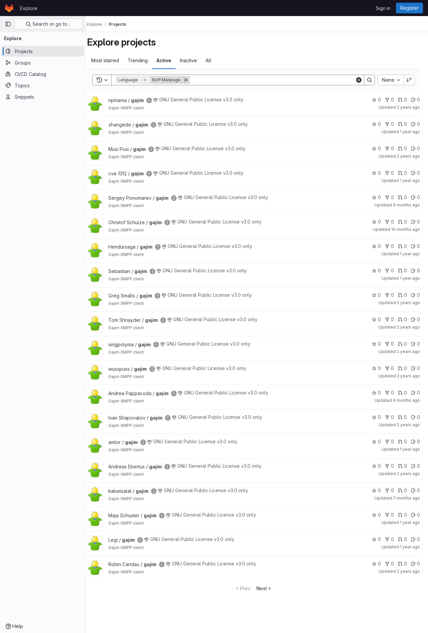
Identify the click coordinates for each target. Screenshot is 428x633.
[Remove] (193, 80)
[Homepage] (9, 8)
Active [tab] (170, 60)
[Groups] (42, 62)
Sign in (383, 8)
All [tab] (215, 60)
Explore (28, 8)
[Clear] (359, 80)
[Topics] (42, 85)
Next (268, 588)
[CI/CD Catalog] (42, 74)
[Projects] (42, 51)
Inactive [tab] (195, 60)
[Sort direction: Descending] (409, 80)
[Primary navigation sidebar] (8, 24)
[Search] (276, 80)
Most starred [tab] (112, 60)
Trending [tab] (144, 60)
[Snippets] (42, 96)
